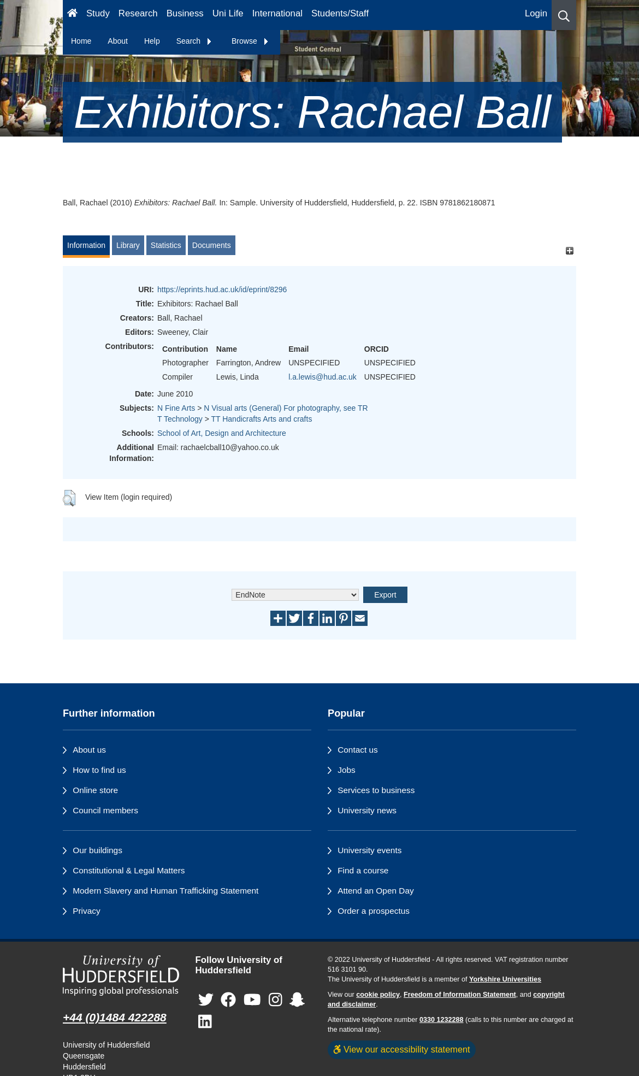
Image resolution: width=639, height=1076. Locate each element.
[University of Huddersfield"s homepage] (121, 975)
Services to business (376, 790)
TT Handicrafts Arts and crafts (261, 419)
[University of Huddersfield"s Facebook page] (228, 999)
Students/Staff (340, 13)
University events (369, 850)
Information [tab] (86, 245)
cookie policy (378, 994)
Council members (105, 810)
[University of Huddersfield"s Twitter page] (206, 999)
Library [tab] (128, 245)
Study (98, 13)
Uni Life (228, 13)
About (118, 41)
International (277, 13)
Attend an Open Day (375, 890)
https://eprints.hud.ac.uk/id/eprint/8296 (222, 289)
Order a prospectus (374, 910)
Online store (95, 790)
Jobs (347, 770)
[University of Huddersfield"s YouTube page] (252, 999)
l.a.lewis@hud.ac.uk (322, 377)
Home (81, 41)
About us (89, 749)
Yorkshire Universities (505, 979)
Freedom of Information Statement (460, 994)
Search (194, 41)
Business (185, 13)
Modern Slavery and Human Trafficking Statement (165, 890)
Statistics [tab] (166, 245)
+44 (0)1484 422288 (115, 1017)
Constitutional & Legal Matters (129, 870)
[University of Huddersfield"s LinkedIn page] (205, 1021)
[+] (569, 250)
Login (536, 13)
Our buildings (97, 850)
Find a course (363, 870)
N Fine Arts (176, 408)
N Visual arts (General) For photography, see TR (286, 408)
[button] (564, 15)
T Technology (180, 419)
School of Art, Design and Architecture (221, 433)
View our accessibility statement (401, 1049)
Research (138, 13)
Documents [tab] (211, 245)
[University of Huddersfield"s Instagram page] (275, 999)
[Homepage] (72, 15)
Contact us (358, 749)
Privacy (86, 910)
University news (367, 810)
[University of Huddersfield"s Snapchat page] (297, 999)
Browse (250, 41)
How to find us (99, 770)
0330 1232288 (441, 1020)
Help (152, 41)
